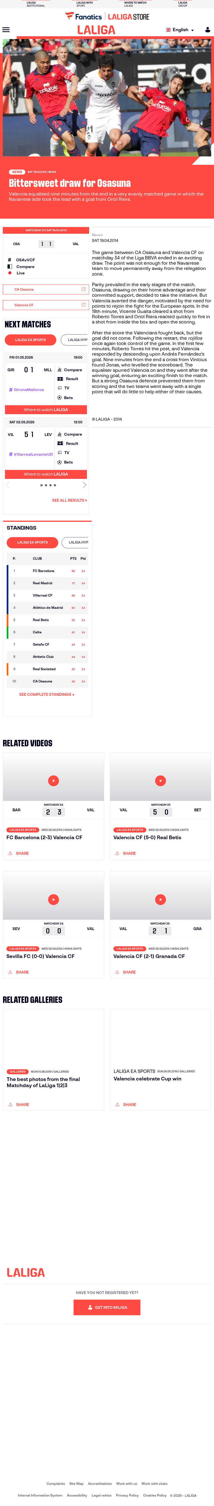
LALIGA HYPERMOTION (86, 340)
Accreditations (100, 1483)
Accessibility (77, 1495)
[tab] (30, 340)
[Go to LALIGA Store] (107, 16)
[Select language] (181, 30)
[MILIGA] (206, 29)
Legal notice (101, 1495)
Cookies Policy (155, 1495)
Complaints (56, 1483)
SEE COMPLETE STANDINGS (46, 694)
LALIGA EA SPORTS (30, 340)
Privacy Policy (127, 1495)
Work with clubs (154, 1483)
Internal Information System (40, 1495)
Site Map (76, 1483)
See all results (69, 500)
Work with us (126, 1483)
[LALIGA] (96, 29)
